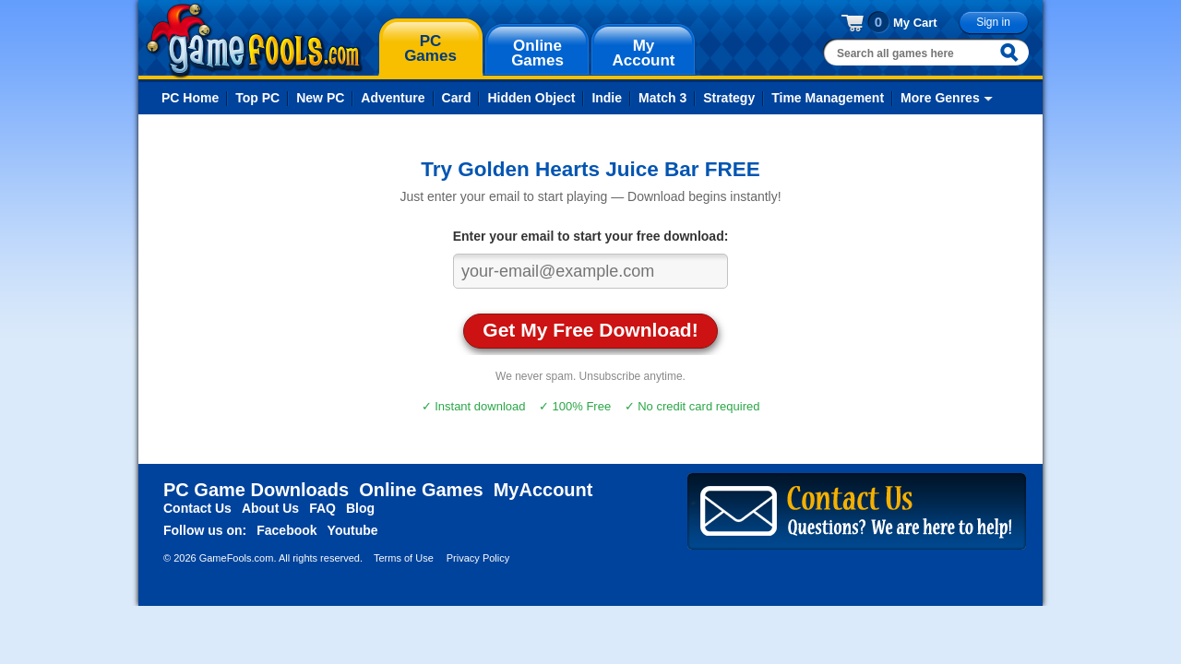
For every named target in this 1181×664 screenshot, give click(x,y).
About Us (270, 508)
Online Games (421, 490)
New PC (320, 97)
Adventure (392, 97)
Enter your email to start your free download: (591, 236)
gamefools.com (254, 40)
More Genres (940, 97)
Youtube (353, 530)
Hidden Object (531, 97)
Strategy (729, 97)
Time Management (827, 97)
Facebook (286, 530)
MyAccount (543, 490)
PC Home (190, 97)
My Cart (915, 23)
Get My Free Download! (590, 329)
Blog (360, 508)
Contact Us (197, 508)
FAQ (322, 508)
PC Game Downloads (256, 490)
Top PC (257, 97)
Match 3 (662, 97)
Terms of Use (404, 557)
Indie (606, 97)
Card (456, 97)
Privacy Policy (478, 557)
